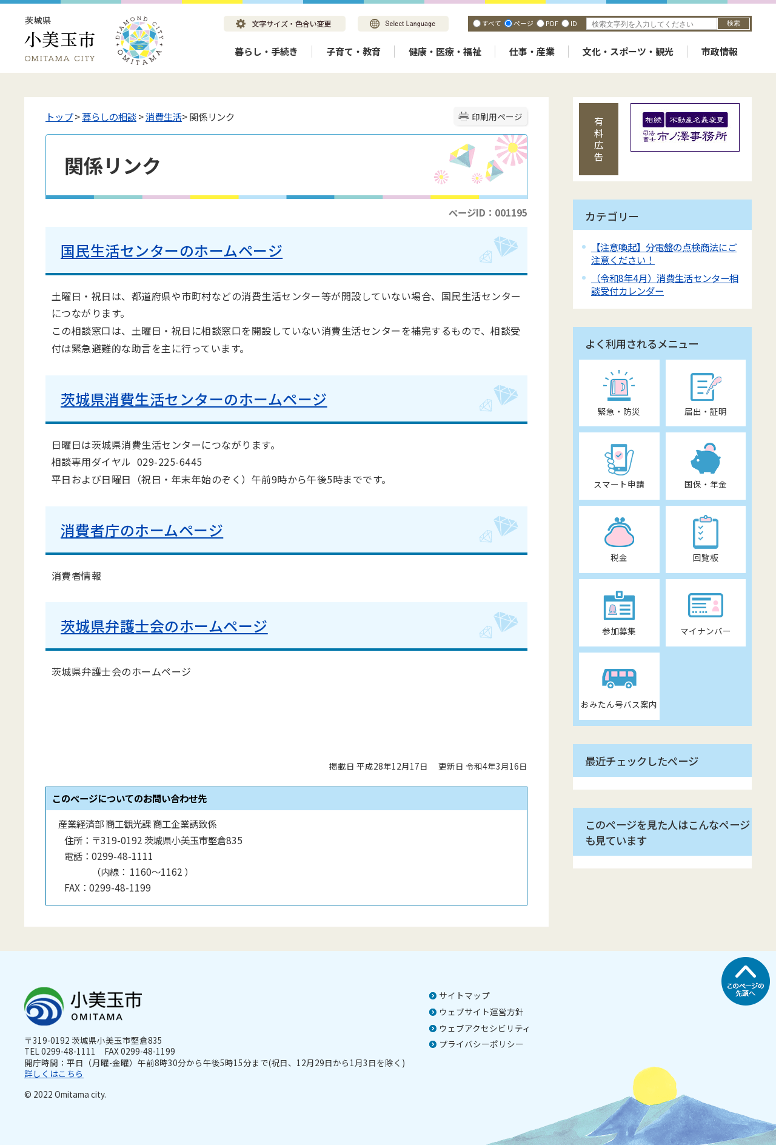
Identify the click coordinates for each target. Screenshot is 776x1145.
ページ (523, 23)
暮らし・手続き (266, 51)
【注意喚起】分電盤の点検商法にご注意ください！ (664, 253)
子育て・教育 (353, 51)
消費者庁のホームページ (142, 529)
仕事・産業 (532, 51)
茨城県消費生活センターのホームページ (194, 398)
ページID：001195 (488, 212)
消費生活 (164, 116)
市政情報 (719, 51)
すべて (491, 23)
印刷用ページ (497, 116)
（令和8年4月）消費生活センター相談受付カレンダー (664, 284)
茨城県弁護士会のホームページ (164, 625)
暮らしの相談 (109, 116)
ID (573, 23)
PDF (552, 23)
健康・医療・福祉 (445, 51)
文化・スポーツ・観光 (628, 51)
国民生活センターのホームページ (172, 250)
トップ (59, 116)
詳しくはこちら (54, 1073)
